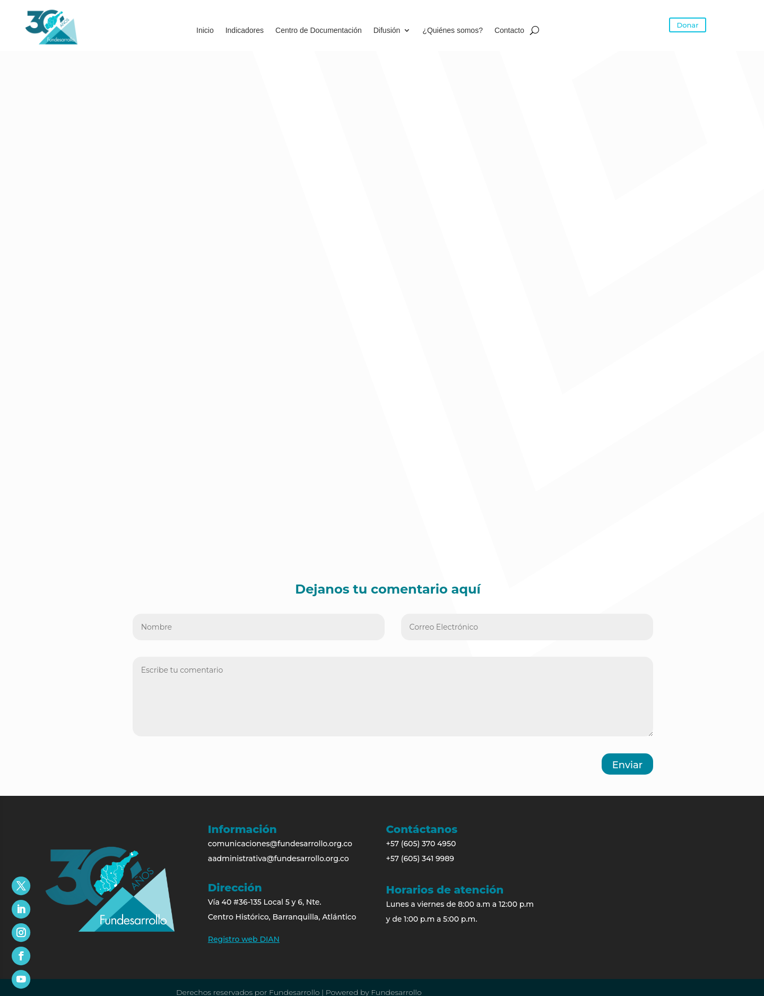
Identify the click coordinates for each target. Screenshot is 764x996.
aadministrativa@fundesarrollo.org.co (278, 858)
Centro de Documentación (318, 31)
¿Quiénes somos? (452, 31)
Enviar (627, 765)
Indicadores (244, 31)
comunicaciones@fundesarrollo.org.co (280, 843)
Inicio (205, 31)
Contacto (509, 31)
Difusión (387, 31)
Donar (688, 25)
